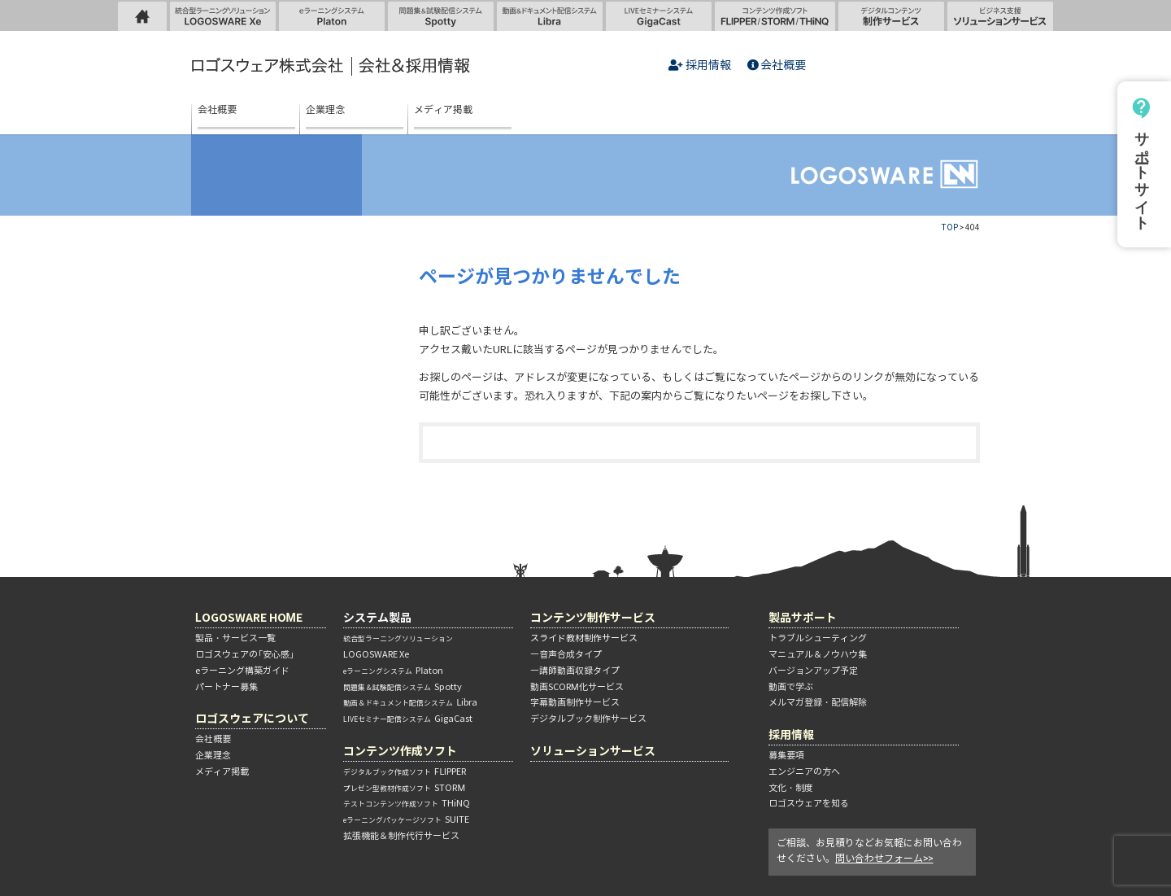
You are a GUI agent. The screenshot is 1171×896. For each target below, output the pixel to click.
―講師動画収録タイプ (575, 670)
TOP (950, 227)
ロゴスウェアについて (252, 718)
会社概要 (777, 65)
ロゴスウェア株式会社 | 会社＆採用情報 (333, 66)
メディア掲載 (443, 110)
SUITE (406, 819)
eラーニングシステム (332, 15)
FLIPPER (404, 771)
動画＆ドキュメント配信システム (550, 15)
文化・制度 (790, 787)
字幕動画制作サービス (575, 702)
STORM (404, 787)
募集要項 (786, 755)
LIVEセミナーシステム (659, 15)
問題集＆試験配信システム (441, 15)
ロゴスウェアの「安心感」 (244, 654)
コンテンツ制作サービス (592, 617)
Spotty (402, 687)
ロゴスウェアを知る (808, 803)
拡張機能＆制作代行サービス (401, 835)
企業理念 (325, 110)
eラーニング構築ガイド (242, 670)
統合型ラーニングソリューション (237, 20)
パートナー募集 (226, 687)
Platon (393, 670)
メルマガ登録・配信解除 (817, 702)
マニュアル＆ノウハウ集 (817, 654)
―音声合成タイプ (566, 654)
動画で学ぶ (790, 687)
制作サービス (891, 15)
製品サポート (802, 617)
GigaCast (407, 718)
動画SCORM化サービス (577, 687)
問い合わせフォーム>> (884, 858)
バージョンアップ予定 (813, 670)
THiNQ (406, 803)
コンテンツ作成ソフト (775, 15)
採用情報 (699, 65)
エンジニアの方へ (804, 771)
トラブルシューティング (817, 638)
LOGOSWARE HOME (142, 15)
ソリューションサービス (1000, 15)
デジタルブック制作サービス (588, 718)
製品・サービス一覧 (235, 638)
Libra (410, 702)
